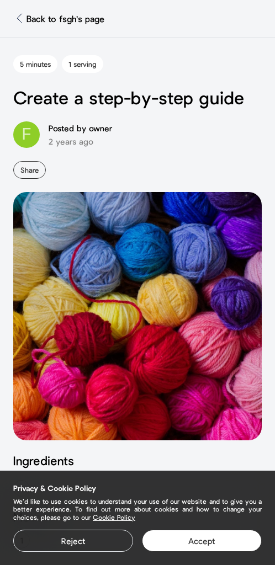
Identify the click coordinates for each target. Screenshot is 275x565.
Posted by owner (80, 128)
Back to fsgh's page (65, 18)
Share (29, 170)
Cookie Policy (114, 517)
